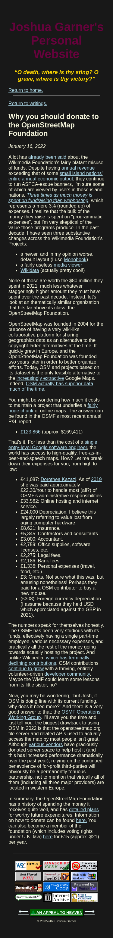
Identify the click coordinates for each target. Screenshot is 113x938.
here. (81, 820)
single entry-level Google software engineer (52, 444)
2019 (96, 479)
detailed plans (84, 809)
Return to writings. (27, 103)
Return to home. (25, 90)
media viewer (68, 264)
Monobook (75, 259)
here (48, 836)
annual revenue (78, 167)
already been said (47, 157)
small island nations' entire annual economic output (55, 176)
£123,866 (30, 431)
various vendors (46, 744)
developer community (67, 674)
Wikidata (29, 270)
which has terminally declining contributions (48, 660)
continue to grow (26, 668)
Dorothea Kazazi (58, 479)
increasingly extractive (40, 378)
